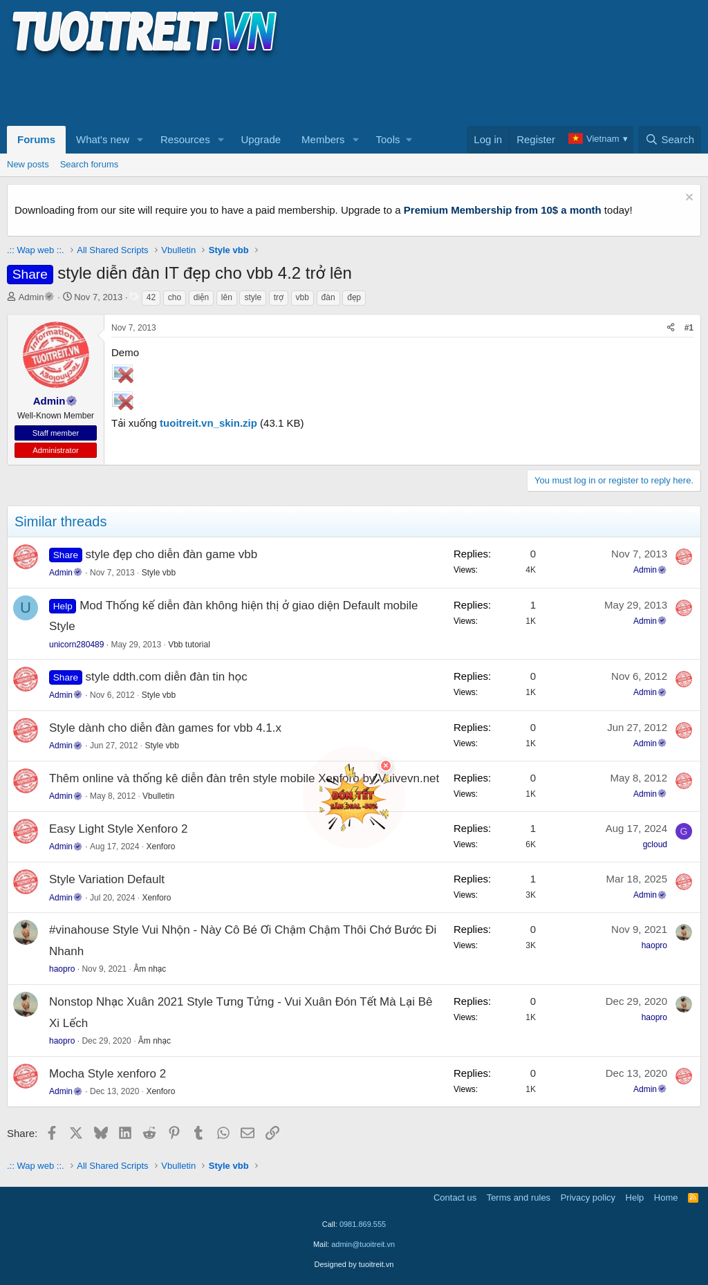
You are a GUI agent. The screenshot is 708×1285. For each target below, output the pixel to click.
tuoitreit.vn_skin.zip (208, 423)
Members (323, 139)
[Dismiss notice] (687, 199)
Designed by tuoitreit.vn (354, 1264)
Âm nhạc (149, 969)
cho (174, 297)
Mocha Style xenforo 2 (107, 1073)
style (252, 297)
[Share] (671, 328)
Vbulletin (158, 796)
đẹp (354, 297)
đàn (328, 297)
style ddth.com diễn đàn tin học (167, 676)
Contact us (455, 1197)
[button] (140, 140)
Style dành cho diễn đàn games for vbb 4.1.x (165, 727)
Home (666, 1197)
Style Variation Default (107, 879)
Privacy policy (588, 1197)
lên (226, 297)
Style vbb (159, 572)
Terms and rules (518, 1197)
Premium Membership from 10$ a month (503, 210)
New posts (28, 164)
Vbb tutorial (189, 644)
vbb (302, 297)
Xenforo (160, 846)
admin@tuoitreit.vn (363, 1244)
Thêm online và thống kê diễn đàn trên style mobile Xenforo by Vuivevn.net (244, 778)
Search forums (89, 164)
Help (635, 1197)
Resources (185, 139)
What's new (102, 139)
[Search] (669, 140)
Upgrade (261, 139)
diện (201, 297)
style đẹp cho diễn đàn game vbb (172, 554)
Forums (36, 139)
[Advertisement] (258, 90)
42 (151, 297)
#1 (688, 328)
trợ (278, 297)
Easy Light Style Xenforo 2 (118, 828)
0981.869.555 (362, 1224)
